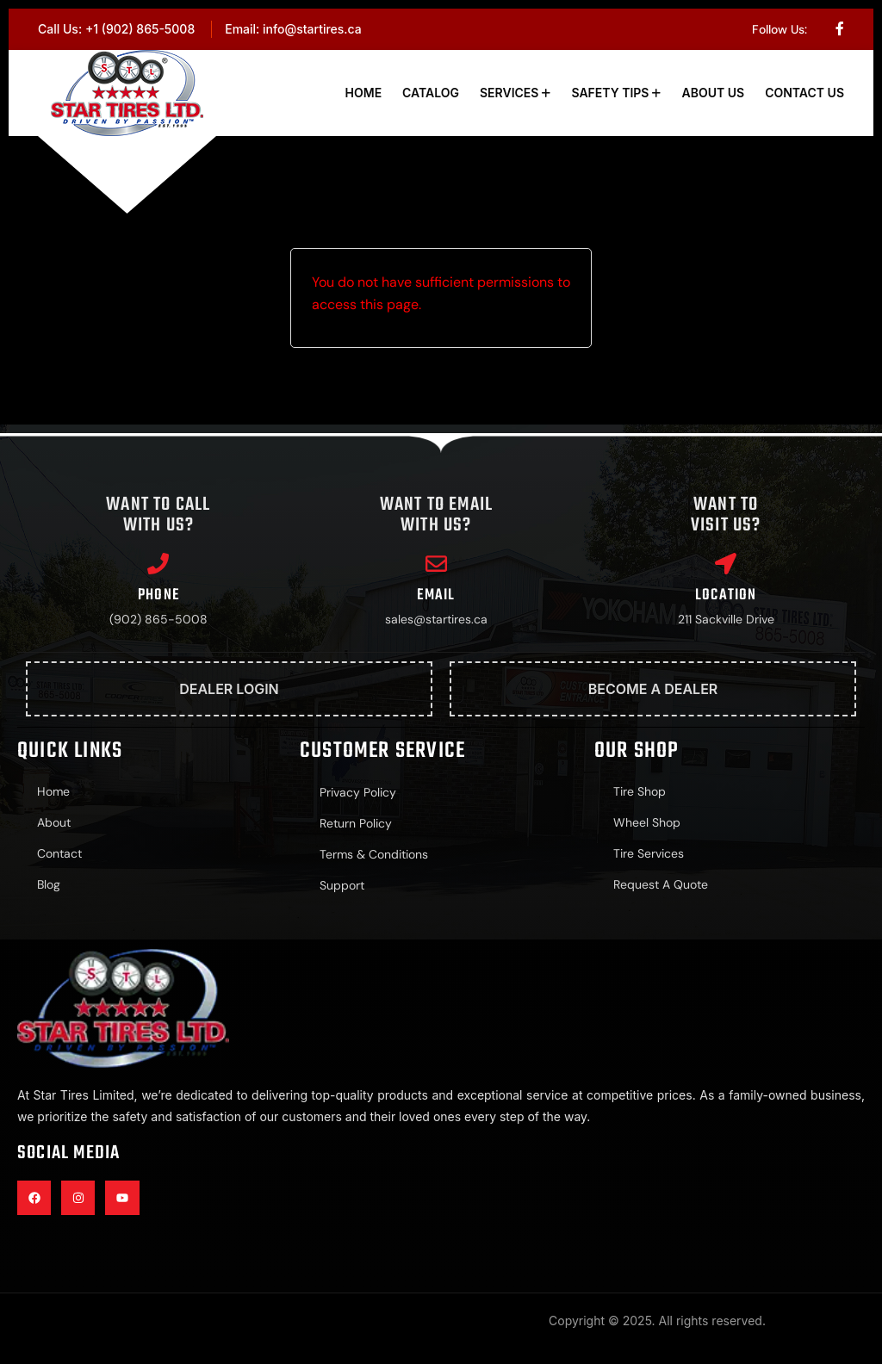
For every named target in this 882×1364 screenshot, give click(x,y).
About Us (712, 92)
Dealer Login (229, 689)
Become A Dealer (653, 689)
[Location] (725, 563)
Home (363, 92)
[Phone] (158, 563)
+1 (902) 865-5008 (140, 29)
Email (436, 595)
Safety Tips (610, 92)
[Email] (436, 563)
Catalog (430, 92)
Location (726, 595)
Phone (158, 595)
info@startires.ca (312, 29)
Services (509, 92)
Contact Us (804, 92)
